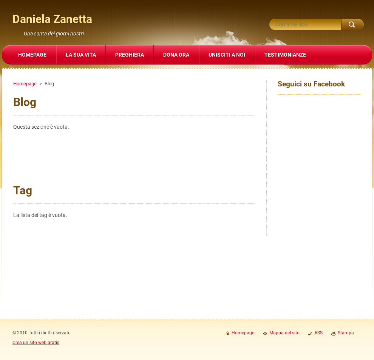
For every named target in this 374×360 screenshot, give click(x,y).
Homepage (25, 83)
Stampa (346, 332)
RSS (319, 332)
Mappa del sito (284, 332)
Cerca (352, 24)
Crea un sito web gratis (35, 342)
